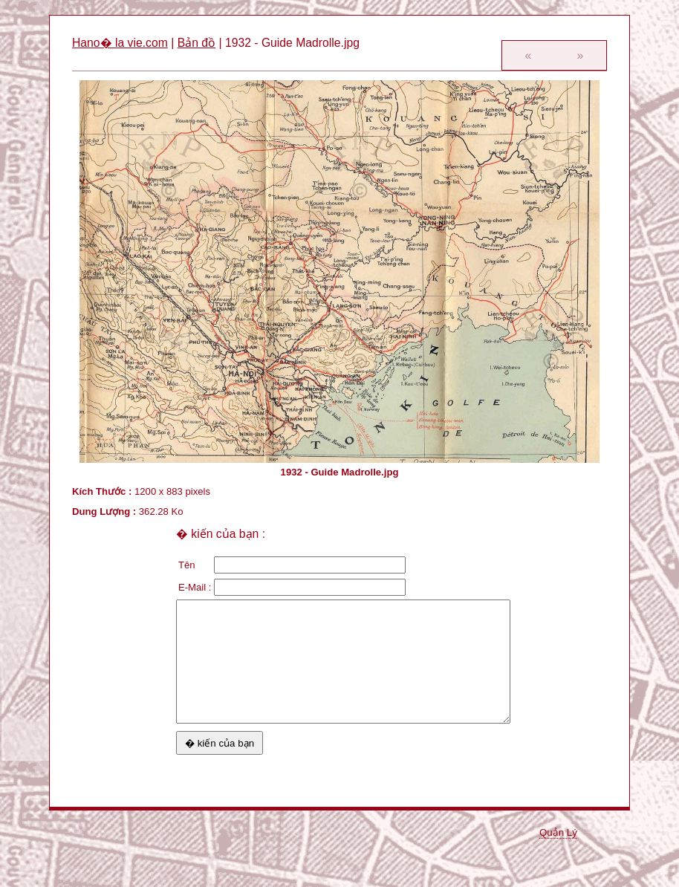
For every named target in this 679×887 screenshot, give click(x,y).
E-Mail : (194, 587)
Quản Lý (558, 832)
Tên (186, 565)
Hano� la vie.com (120, 42)
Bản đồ (196, 42)
